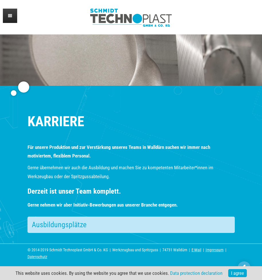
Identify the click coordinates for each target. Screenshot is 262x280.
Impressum (215, 250)
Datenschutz (37, 256)
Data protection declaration (196, 273)
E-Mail (196, 250)
